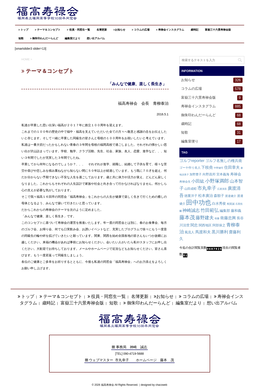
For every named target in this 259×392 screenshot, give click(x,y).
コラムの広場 (141, 29)
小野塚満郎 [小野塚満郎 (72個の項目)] (217, 181)
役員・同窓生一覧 (78, 29)
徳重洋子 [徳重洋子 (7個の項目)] (190, 196)
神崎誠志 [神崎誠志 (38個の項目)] (191, 210)
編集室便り (212, 141)
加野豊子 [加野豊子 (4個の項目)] (196, 174)
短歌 (21, 38)
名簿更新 (102, 29)
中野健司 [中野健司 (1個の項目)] (218, 168)
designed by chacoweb (154, 384)
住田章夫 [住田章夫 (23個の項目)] (232, 167)
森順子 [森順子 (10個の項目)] (219, 196)
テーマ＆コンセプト (47, 29)
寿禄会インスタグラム (170, 29)
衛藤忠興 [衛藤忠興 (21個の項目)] (228, 218)
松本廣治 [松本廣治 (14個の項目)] (205, 196)
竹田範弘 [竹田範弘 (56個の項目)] (210, 210)
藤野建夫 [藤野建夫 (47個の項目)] (205, 217)
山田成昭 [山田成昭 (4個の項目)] (190, 188)
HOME (25, 59)
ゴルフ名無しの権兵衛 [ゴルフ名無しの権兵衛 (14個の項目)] (223, 161)
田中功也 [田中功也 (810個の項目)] (198, 202)
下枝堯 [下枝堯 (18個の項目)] (207, 167)
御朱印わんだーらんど (44, 38)
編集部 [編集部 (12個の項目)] (225, 210)
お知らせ (119, 29)
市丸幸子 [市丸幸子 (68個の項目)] (206, 188)
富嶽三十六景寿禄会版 (218, 29)
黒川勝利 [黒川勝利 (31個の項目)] (220, 232)
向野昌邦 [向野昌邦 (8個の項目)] (209, 174)
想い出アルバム (96, 38)
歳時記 (194, 29)
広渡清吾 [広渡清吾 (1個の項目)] (222, 189)
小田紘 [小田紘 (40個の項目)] (197, 181)
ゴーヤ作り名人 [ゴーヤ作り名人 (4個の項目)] (190, 167)
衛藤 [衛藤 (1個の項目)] (217, 218)
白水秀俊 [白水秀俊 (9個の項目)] (219, 203)
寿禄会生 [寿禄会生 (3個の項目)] (185, 181)
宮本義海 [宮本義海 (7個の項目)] (222, 174)
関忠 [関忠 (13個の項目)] (194, 225)
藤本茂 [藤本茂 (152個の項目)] (187, 217)
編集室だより (72, 38)
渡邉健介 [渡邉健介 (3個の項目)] (230, 196)
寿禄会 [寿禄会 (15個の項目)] (235, 174)
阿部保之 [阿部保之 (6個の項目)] (218, 225)
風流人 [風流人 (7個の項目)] (189, 232)
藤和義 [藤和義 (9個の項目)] (236, 210)
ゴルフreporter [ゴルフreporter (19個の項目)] (191, 160)
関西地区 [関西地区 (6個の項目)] (205, 225)
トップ (23, 29)
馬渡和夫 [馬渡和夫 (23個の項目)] (203, 232)
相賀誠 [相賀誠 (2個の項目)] (231, 203)
